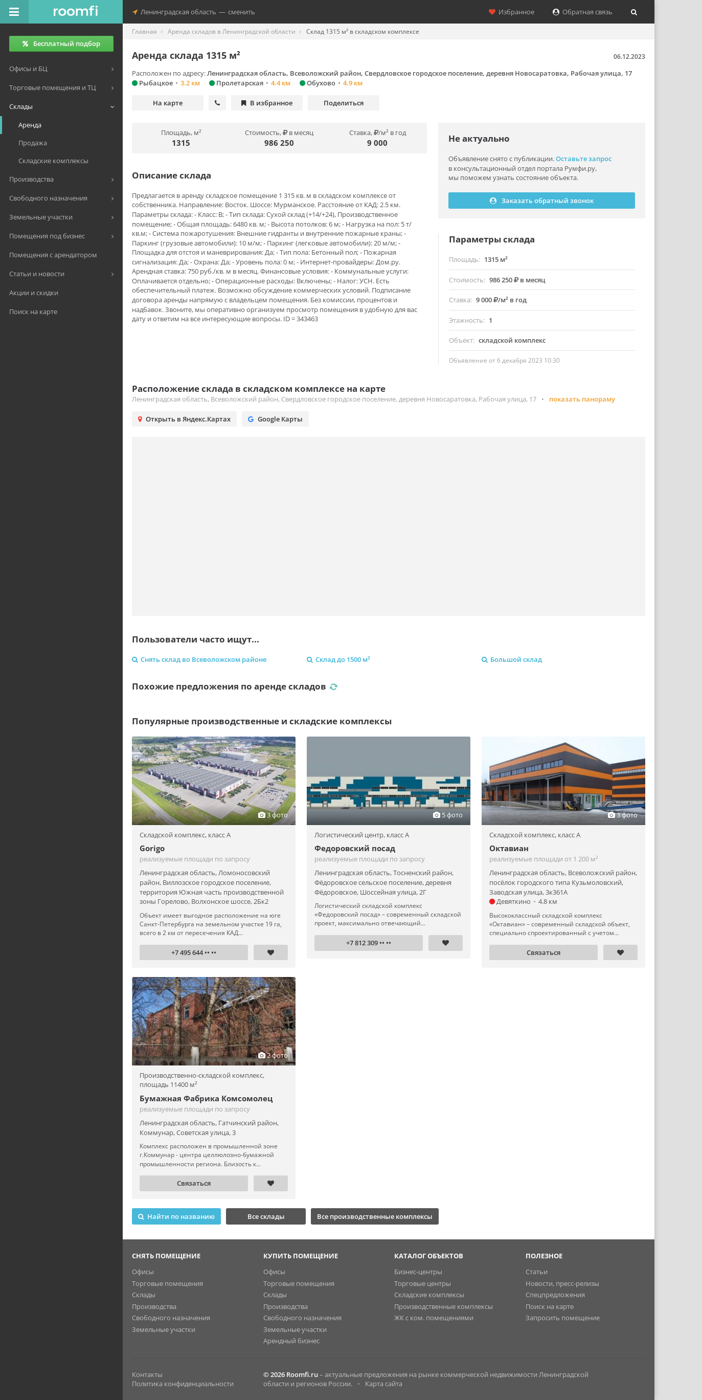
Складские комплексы (429, 1294)
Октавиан (509, 848)
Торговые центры (422, 1283)
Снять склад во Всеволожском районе (199, 659)
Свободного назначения (171, 1317)
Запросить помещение (563, 1317)
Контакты (147, 1374)
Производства (154, 1306)
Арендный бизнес (291, 1340)
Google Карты (275, 419)
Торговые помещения (167, 1283)
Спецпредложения (555, 1294)
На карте (168, 102)
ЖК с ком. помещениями (433, 1317)
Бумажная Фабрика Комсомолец (206, 1098)
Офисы (143, 1271)
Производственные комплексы (443, 1306)
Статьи (537, 1271)
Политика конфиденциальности (183, 1383)
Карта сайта (383, 1383)
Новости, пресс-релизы (562, 1283)
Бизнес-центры (418, 1271)
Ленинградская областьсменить (193, 11)
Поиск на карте (550, 1306)
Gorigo (152, 848)
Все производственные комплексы (375, 1216)
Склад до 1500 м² (338, 659)
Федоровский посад (354, 848)
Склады (143, 1294)
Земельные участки (163, 1329)
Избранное (511, 11)
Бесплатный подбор (61, 43)
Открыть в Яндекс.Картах (184, 419)
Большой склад (512, 659)
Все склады (266, 1216)
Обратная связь (583, 11)
